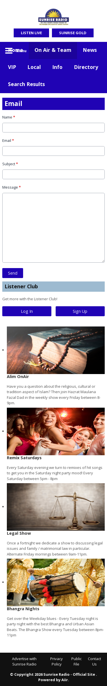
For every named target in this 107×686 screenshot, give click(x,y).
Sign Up (80, 311)
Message (11, 186)
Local (34, 67)
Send (12, 272)
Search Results (26, 84)
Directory (86, 67)
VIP (12, 67)
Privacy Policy (56, 661)
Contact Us (94, 661)
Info (57, 67)
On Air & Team (53, 49)
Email (8, 140)
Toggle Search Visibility (96, 50)
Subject (10, 163)
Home (15, 49)
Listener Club (21, 286)
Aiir (64, 679)
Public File (76, 661)
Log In (27, 311)
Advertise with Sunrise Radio (24, 661)
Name (8, 117)
